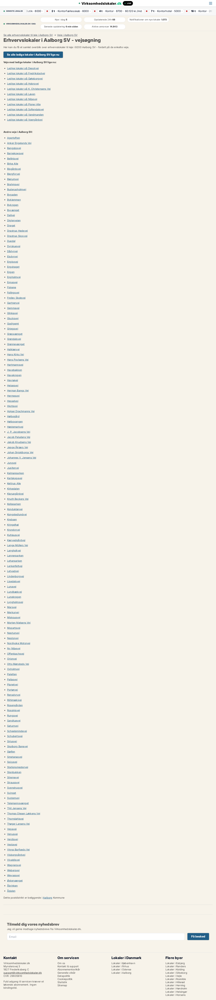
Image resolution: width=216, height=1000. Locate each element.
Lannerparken (15, 555)
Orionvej (12, 658)
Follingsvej (13, 292)
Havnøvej (12, 380)
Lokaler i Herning (175, 985)
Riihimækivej (14, 700)
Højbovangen (15, 421)
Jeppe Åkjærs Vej (17, 447)
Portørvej (12, 689)
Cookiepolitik (65, 979)
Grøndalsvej (14, 338)
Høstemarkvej (15, 426)
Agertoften (13, 137)
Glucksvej (12, 318)
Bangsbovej (14, 148)
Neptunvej (13, 632)
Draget (11, 225)
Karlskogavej (14, 478)
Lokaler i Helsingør (176, 991)
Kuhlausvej (13, 534)
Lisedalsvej (13, 581)
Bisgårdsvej (14, 168)
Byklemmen (14, 199)
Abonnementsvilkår (68, 969)
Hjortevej (12, 405)
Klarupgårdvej (15, 493)
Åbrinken (12, 885)
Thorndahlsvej (15, 818)
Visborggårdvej (16, 854)
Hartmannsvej (15, 364)
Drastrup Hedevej (17, 230)
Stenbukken (14, 772)
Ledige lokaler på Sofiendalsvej (25, 109)
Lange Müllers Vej (17, 545)
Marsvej (11, 607)
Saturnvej (12, 725)
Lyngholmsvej (15, 602)
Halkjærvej (13, 349)
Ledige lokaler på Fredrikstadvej (26, 73)
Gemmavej (13, 308)
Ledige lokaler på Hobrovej (23, 83)
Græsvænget (14, 333)
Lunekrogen (14, 596)
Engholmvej (14, 277)
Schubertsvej (14, 736)
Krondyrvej (13, 529)
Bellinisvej (12, 158)
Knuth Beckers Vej (17, 498)
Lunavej (11, 586)
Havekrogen (14, 375)
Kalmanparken (15, 473)
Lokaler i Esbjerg (175, 963)
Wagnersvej (14, 865)
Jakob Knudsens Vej (19, 442)
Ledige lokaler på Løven (21, 94)
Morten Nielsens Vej (18, 622)
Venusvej (12, 834)
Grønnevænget (16, 344)
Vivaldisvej (13, 859)
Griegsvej (12, 328)
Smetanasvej (14, 756)
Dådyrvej (12, 251)
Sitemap (62, 985)
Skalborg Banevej (17, 746)
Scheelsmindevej (17, 731)
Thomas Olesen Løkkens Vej (23, 813)
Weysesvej (13, 875)
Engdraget (13, 266)
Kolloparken (14, 503)
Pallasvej (12, 679)
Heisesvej (12, 385)
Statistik (62, 982)
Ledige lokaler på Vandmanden (25, 114)
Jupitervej (13, 467)
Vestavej (12, 844)
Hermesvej (13, 395)
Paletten (12, 674)
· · (33, 11)
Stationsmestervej (17, 767)
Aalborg (47, 897)
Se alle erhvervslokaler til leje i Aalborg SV (28, 35)
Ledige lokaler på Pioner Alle (24, 104)
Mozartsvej (13, 627)
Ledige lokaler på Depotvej (23, 68)
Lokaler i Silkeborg (176, 972)
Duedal (11, 240)
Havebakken (14, 369)
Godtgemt (13, 323)
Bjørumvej (13, 179)
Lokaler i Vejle (173, 975)
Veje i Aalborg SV (67, 35)
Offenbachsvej (15, 653)
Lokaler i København (123, 963)
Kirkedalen (13, 488)
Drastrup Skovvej (17, 235)
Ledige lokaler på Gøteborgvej (25, 78)
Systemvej (13, 797)
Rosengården (15, 705)
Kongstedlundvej (17, 514)
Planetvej (12, 684)
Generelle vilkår (66, 972)
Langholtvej (14, 550)
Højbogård (13, 416)
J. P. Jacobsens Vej (18, 431)
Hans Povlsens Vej (17, 359)
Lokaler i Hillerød (175, 982)
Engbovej (12, 261)
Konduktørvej (14, 509)
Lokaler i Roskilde (175, 979)
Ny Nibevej (13, 648)
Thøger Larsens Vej (18, 823)
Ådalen (11, 890)
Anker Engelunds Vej (19, 143)
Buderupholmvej (16, 189)
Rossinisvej (13, 710)
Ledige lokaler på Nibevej (22, 99)
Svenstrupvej (14, 787)
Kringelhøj (13, 524)
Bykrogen (12, 204)
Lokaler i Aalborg (121, 972)
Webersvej (13, 870)
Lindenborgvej (15, 576)
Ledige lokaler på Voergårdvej (25, 119)
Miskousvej (13, 617)
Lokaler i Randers (175, 966)
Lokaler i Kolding (175, 969)
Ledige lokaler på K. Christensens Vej (29, 88)
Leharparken (14, 560)
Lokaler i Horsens (175, 994)
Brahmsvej (13, 184)
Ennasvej (12, 282)
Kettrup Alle (14, 483)
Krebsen (12, 519)
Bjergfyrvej (13, 173)
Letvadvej (13, 571)
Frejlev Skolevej (16, 297)
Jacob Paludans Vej (18, 437)
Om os (61, 963)
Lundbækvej (14, 591)
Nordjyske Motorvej (18, 643)
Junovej (11, 462)
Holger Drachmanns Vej (20, 411)
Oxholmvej (13, 668)
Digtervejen (14, 220)
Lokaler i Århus (120, 966)
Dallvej (11, 215)
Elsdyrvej (12, 256)
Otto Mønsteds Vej (18, 663)
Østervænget (15, 880)
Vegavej (12, 828)
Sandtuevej (13, 720)
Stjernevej (13, 777)
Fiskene (11, 287)
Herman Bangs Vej (18, 390)
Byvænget (13, 210)
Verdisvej (12, 839)
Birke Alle (12, 163)
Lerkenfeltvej (14, 565)
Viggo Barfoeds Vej (18, 849)
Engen (10, 271)
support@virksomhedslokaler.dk (22, 972)
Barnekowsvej (15, 153)
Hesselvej (12, 400)
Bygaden (12, 194)
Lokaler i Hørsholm (176, 988)
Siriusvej (12, 741)
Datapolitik (63, 975)
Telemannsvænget (18, 803)
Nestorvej (12, 638)
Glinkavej (12, 313)
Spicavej (12, 761)
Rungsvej (12, 715)
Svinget (11, 792)
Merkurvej (13, 612)
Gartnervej (13, 302)
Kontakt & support (68, 966)
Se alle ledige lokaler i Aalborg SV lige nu (33, 54)
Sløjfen (11, 751)
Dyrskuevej (13, 246)
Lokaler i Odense (121, 969)
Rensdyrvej (13, 694)
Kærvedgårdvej (16, 540)
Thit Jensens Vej (16, 808)
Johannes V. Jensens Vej (21, 457)
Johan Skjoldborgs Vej (20, 452)
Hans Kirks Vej (15, 354)
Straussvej (13, 782)
